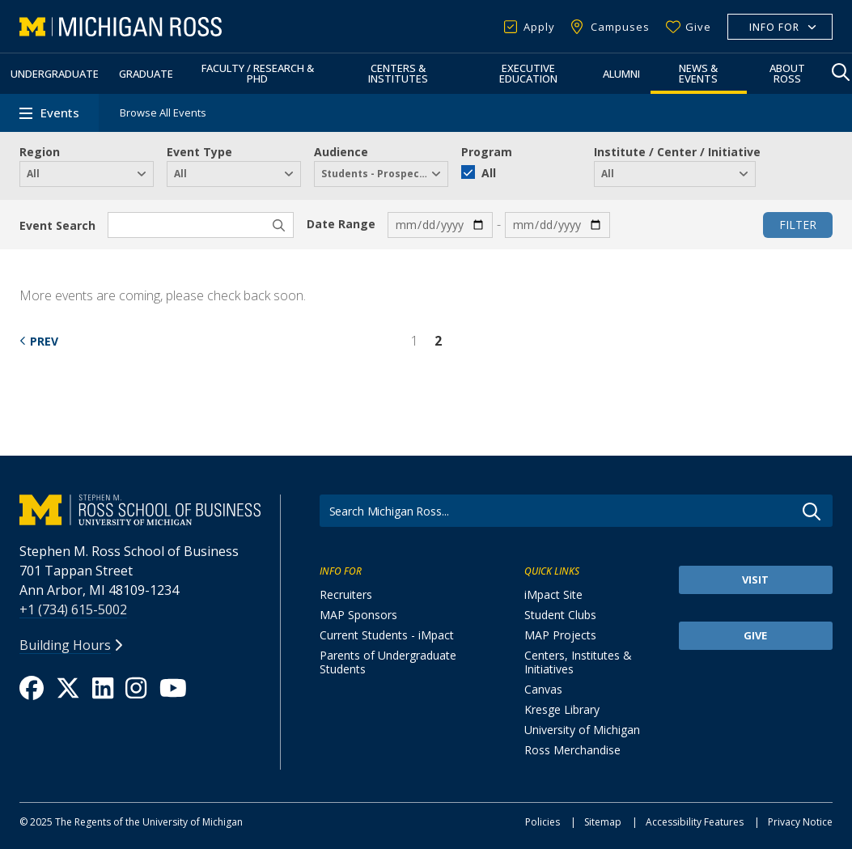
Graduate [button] (146, 73)
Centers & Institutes (398, 73)
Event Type (199, 151)
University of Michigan (582, 729)
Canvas (543, 689)
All (488, 172)
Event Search (57, 225)
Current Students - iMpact (387, 635)
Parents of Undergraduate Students (388, 662)
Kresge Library (562, 709)
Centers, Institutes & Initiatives (578, 662)
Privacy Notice (800, 822)
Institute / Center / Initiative (677, 151)
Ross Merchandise (572, 750)
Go (811, 511)
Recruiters (346, 594)
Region (39, 151)
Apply (539, 26)
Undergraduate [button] (55, 73)
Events (59, 113)
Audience (341, 151)
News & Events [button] (698, 73)
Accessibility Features (695, 822)
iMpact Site (553, 594)
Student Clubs (560, 614)
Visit (755, 579)
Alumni (621, 73)
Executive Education (528, 73)
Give (698, 26)
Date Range (341, 223)
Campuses (620, 26)
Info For (774, 27)
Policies (542, 822)
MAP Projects (560, 635)
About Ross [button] (787, 73)
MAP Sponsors (358, 614)
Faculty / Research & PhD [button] (257, 73)
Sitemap (602, 822)
